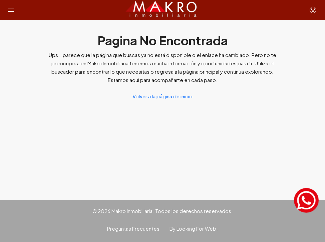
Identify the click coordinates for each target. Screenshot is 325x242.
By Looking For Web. (194, 228)
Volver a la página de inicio (162, 96)
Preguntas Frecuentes (133, 228)
